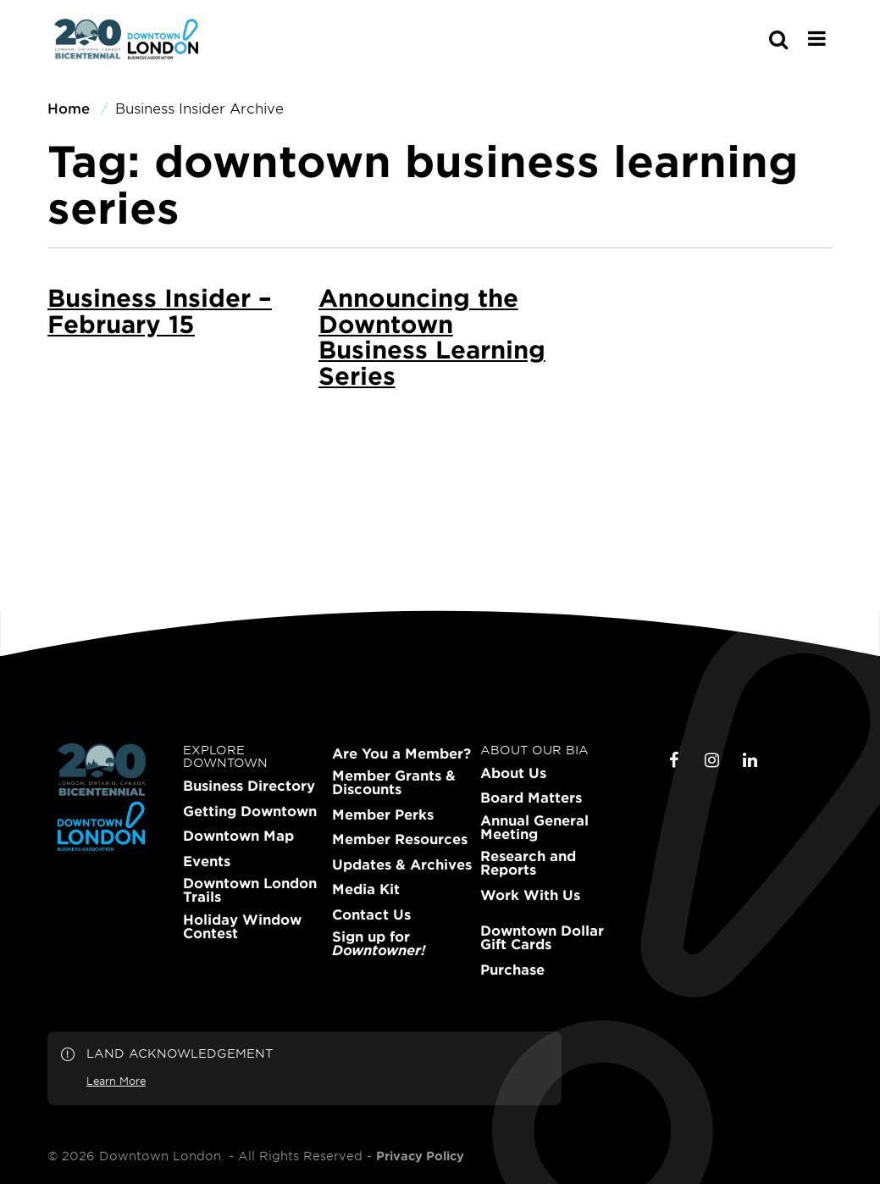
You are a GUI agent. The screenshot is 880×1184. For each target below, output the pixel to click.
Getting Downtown (250, 811)
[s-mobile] (748, 39)
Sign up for (378, 943)
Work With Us (530, 895)
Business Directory (249, 785)
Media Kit (366, 889)
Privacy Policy (420, 1156)
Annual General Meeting (534, 827)
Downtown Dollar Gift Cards (542, 937)
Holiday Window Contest (242, 926)
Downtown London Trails (250, 889)
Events (206, 861)
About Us (513, 773)
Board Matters (531, 797)
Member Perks (383, 814)
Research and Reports (528, 862)
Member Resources (400, 839)
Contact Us (371, 914)
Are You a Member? (401, 753)
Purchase (512, 969)
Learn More (116, 1080)
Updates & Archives (402, 864)
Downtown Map (238, 835)
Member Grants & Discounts (394, 782)
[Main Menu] (817, 38)
